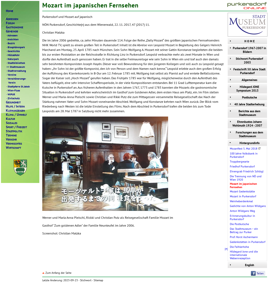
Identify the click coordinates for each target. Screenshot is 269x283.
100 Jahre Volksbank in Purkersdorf (244, 155)
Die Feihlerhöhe (239, 247)
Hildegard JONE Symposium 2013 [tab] (244, 88)
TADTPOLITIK (14, 131)
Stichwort (85, 280)
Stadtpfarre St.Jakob (18, 86)
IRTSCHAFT (13, 148)
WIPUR (10, 94)
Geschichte (13, 51)
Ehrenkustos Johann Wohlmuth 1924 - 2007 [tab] (245, 123)
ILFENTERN (15, 106)
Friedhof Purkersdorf (242, 166)
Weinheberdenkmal (241, 201)
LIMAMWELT (16, 115)
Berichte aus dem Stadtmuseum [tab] (244, 113)
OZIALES (11, 123)
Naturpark (12, 59)
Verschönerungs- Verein (16, 80)
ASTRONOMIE (14, 27)
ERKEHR (11, 139)
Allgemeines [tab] (243, 80)
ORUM (10, 23)
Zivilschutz (13, 98)
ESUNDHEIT (13, 102)
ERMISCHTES (14, 144)
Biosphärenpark (15, 47)
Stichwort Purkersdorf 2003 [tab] (246, 60)
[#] (226, 249)
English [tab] (241, 265)
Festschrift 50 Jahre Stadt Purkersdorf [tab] (247, 71)
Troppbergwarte (239, 161)
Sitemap (98, 280)
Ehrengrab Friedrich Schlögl (246, 171)
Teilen (260, 273)
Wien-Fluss (13, 90)
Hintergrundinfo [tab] (244, 143)
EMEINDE (12, 31)
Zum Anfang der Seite (56, 273)
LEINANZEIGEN (15, 110)
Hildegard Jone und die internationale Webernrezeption (244, 255)
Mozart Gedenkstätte (242, 191)
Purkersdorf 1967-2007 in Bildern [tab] (247, 50)
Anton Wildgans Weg (242, 211)
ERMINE (11, 135)
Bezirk (10, 43)
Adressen (12, 35)
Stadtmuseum (15, 67)
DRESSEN (12, 19)
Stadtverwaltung (16, 71)
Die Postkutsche (239, 224)
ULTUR (10, 119)
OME (9, 11)
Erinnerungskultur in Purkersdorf (242, 217)
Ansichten (12, 39)
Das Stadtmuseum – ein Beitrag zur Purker (244, 230)
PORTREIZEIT (16, 127)
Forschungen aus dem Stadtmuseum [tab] (246, 134)
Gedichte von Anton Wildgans (248, 206)
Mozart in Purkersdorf (243, 196)
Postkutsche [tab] (243, 97)
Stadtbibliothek (15, 63)
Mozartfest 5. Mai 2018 (245, 148)
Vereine (11, 74)
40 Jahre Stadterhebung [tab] (246, 104)
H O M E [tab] (242, 41)
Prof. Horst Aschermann (244, 237)
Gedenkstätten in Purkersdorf (247, 242)
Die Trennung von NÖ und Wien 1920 (246, 178)
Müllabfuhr (13, 55)
